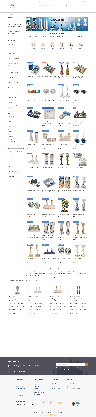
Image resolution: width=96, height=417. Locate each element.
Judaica (18, 10)
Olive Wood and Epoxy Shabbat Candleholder (33, 99)
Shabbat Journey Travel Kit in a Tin (33, 77)
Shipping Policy (37, 384)
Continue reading (13, 313)
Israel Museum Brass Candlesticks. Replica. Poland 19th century (33, 259)
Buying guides (85, 1)
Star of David (66, 10)
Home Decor (25, 10)
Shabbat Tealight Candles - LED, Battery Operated (49, 191)
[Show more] (11, 66)
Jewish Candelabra (12, 33)
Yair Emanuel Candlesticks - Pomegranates (79, 191)
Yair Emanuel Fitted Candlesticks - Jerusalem (64, 191)
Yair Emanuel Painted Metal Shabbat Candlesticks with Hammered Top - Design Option (80, 213)
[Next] (87, 47)
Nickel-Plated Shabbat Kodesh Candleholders (79, 99)
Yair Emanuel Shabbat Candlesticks (15, 26)
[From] (12, 152)
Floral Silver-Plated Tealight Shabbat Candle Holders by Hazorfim (48, 99)
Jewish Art (32, 10)
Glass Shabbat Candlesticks (14, 29)
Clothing (39, 10)
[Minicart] (87, 5)
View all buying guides (31, 280)
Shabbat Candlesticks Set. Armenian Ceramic (78, 122)
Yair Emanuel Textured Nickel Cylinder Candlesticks (48, 168)
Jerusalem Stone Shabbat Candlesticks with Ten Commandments (63, 145)
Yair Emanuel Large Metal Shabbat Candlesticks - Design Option (64, 77)
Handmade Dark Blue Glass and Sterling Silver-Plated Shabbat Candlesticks (49, 259)
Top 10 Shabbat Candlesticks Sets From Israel (37, 300)
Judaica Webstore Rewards (54, 1)
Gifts (45, 10)
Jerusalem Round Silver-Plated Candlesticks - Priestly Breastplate (64, 259)
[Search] (16, 47)
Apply (11, 155)
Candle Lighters (11, 40)
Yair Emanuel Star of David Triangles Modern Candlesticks (79, 145)
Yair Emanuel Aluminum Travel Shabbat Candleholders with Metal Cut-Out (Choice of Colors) (49, 145)
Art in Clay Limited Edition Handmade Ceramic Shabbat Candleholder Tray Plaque (33, 236)
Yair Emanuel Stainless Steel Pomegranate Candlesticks (48, 236)
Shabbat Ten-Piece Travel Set (33, 190)
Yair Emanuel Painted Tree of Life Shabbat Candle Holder (64, 213)
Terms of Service (37, 388)
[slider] (8, 148)
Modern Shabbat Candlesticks (14, 24)
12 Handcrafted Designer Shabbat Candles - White (47, 122)
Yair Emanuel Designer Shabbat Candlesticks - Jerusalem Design (80, 236)
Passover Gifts (74, 10)
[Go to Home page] (12, 5)
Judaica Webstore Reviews (21, 390)
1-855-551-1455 (72, 388)
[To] (20, 152)
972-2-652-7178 (57, 388)
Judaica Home (11, 14)
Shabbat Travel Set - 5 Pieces (33, 121)
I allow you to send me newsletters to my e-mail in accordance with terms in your (71, 368)
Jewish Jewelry (11, 10)
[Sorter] (83, 58)
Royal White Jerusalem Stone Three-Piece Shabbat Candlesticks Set (33, 168)
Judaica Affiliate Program (21, 388)
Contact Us (18, 384)
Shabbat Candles (11, 38)
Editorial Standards (20, 393)
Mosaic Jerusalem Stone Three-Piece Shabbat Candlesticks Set (48, 213)
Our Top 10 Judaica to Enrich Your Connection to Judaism (17, 300)
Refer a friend (42, 1)
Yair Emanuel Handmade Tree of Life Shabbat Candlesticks (64, 168)
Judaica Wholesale (20, 386)
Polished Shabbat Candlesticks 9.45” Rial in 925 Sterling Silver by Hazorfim (64, 99)
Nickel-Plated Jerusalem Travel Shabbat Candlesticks (79, 168)
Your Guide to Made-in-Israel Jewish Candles (78, 300)
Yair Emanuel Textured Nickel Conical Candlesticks (64, 236)
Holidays (59, 10)
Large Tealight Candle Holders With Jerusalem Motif (33, 213)
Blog (79, 1)
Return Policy (37, 386)
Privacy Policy (66, 369)
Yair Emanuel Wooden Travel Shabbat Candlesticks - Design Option (64, 122)
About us (18, 381)
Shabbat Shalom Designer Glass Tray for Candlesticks (49, 77)
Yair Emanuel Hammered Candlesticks (32, 145)
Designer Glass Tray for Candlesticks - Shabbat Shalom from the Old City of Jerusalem (79, 77)
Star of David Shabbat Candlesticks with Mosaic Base (79, 259)
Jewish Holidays (19, 395)
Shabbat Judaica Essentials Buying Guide (57, 300)
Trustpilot (36, 405)
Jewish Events (51, 10)
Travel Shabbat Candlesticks (14, 31)
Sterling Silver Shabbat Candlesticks (15, 20)
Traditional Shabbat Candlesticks (15, 22)
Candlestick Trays (11, 35)
